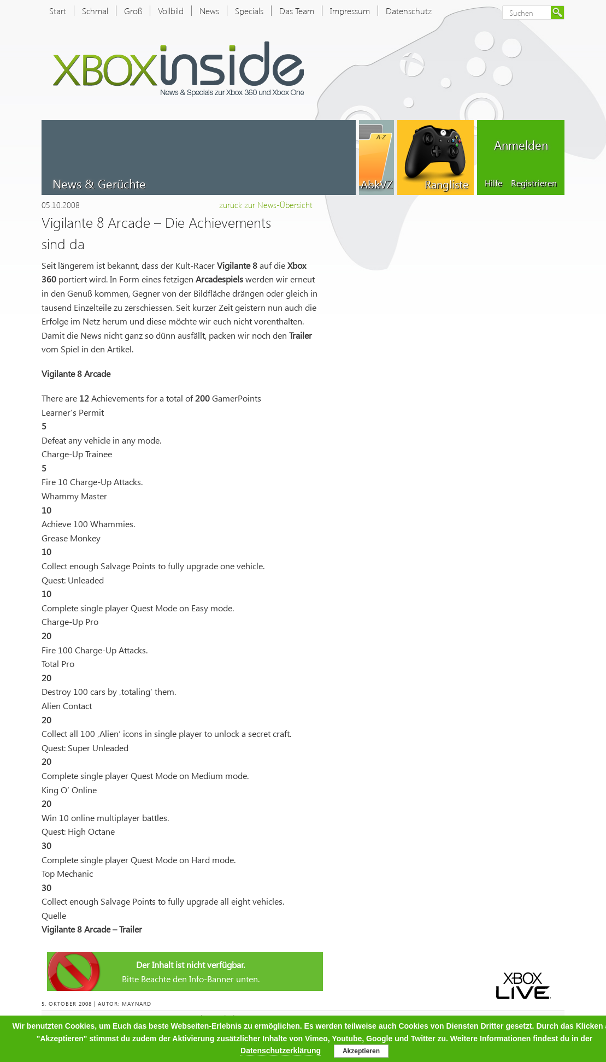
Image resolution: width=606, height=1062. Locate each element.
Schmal (95, 10)
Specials (249, 10)
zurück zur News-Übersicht (265, 204)
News (209, 10)
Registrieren (534, 182)
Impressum (350, 10)
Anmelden (521, 145)
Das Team (296, 10)
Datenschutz (409, 10)
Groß (133, 10)
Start (57, 10)
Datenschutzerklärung (280, 1050)
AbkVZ (376, 183)
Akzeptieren (361, 1051)
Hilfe (493, 182)
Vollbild (171, 10)
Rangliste (446, 183)
